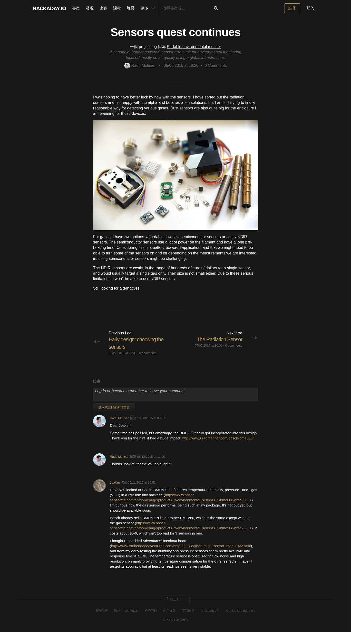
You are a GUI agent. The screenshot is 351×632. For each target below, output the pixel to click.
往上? (172, 599)
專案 (76, 8)
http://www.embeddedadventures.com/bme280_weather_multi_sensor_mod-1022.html (181, 546)
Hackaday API (210, 611)
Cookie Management (240, 611)
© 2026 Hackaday (175, 620)
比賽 (103, 8)
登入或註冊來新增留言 (114, 407)
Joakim (115, 482)
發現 (90, 8)
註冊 (292, 8)
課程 (117, 8)
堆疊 (131, 8)
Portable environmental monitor (194, 47)
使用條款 (169, 611)
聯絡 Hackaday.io (126, 611)
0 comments (147, 353)
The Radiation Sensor (218, 339)
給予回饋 (151, 611)
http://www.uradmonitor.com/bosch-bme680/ (218, 438)
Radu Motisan (140, 65)
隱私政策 (188, 611)
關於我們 (102, 611)
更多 (148, 8)
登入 (310, 8)
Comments (216, 65)
